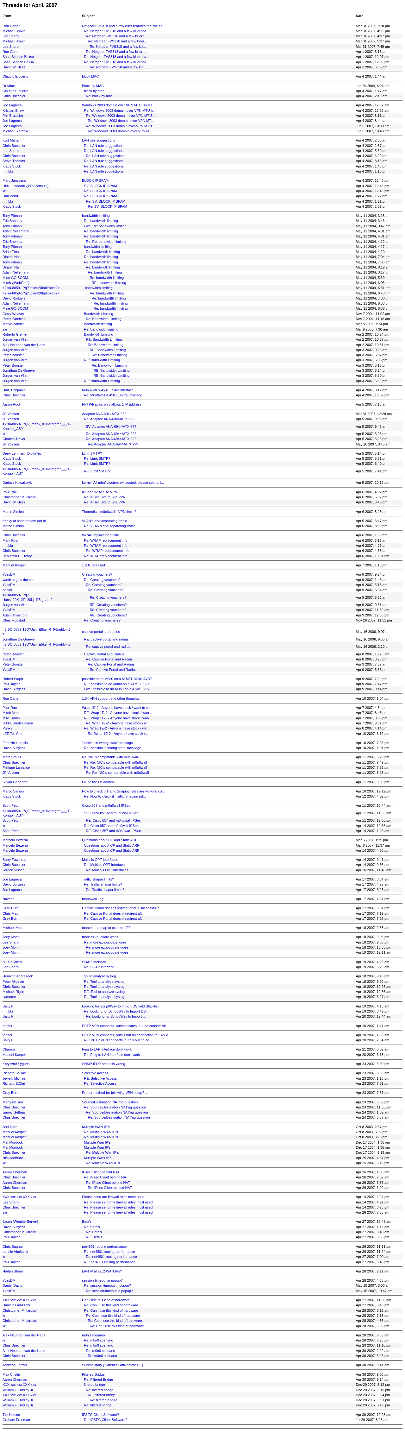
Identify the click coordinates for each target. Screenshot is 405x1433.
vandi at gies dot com (19, 580)
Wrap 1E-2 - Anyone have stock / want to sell (116, 708)
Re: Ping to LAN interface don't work (112, 1055)
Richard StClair (14, 1073)
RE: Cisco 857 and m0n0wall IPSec (113, 820)
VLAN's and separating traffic (104, 521)
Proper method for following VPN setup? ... (115, 1093)
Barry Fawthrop (14, 860)
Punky (7, 728)
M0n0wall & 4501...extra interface (108, 390)
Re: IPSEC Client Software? (105, 1420)
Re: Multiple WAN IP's (101, 1132)
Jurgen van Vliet (15, 339)
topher (7, 1026)
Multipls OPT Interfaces (100, 860)
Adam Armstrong (15, 615)
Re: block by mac (99, 96)
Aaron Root (11, 404)
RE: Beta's (94, 1237)
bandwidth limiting (95, 216)
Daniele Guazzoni (16, 1305)
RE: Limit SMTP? (97, 471)
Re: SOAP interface (99, 967)
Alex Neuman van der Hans (24, 345)
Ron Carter (11, 26)
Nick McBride (13, 1158)
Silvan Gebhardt (15, 782)
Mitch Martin (12, 713)
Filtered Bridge (93, 1374)
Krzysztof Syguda (16, 1064)
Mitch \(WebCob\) (16, 283)
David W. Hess (14, 67)
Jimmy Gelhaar (14, 1112)
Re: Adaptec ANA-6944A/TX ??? (109, 419)
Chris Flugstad (14, 620)
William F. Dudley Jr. (18, 1390)
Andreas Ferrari (15, 1365)
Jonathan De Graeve (19, 370)
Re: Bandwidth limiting (101, 329)
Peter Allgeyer (13, 981)
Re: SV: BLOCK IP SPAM (105, 201)
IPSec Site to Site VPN (99, 492)
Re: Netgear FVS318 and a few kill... (118, 46)
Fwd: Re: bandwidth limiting (105, 226)
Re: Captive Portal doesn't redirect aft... (114, 913)
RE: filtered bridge (102, 1395)
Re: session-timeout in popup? (107, 1285)
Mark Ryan (11, 540)
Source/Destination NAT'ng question (110, 1102)
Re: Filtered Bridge (98, 1379)
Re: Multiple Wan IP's (102, 1152)
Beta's (86, 1221)
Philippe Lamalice (16, 767)
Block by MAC (93, 86)
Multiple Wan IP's (97, 1142)
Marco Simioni (14, 512)
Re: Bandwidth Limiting (104, 319)
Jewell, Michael (14, 1078)
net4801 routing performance (104, 1246)
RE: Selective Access (100, 1078)
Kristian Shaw (13, 110)
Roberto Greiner (15, 334)
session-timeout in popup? (102, 1280)
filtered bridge (94, 1384)
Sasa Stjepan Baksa (18, 57)
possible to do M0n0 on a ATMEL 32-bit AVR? (117, 679)
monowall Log (92, 899)
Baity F (8, 1006)
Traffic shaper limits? (98, 879)
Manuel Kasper (14, 565)
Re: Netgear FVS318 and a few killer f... (116, 36)
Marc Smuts (12, 757)
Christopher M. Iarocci (20, 497)
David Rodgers (14, 298)
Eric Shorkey (12, 221)
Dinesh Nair (12, 257)
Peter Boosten (14, 355)
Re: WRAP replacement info (105, 540)
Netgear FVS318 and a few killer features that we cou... (124, 26)
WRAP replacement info (100, 535)
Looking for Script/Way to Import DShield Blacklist (120, 1006)
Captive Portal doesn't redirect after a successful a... (122, 908)
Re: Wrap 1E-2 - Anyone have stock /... (118, 733)
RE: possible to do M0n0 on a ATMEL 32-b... (118, 684)
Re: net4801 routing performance (109, 1251)
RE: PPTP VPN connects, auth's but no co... (118, 1040)
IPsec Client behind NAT (101, 1172)
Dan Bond (10, 196)
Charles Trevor (14, 439)
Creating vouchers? (97, 574)
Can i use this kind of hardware (106, 1300)
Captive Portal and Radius (104, 654)
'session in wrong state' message (107, 743)
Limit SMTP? (92, 453)
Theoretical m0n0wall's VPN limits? (109, 512)
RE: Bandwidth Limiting (104, 339)
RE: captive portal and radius (106, 639)
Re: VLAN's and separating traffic (109, 526)
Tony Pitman (12, 216)
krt (4, 191)
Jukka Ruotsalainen (18, 723)
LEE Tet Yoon (13, 733)
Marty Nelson (13, 1102)
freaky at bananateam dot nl (24, 521)
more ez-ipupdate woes (100, 937)
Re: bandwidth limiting (101, 221)
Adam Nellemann (16, 231)
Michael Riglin (13, 992)
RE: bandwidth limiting (109, 283)
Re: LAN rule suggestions (103, 146)
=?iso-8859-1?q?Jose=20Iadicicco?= (31, 288)
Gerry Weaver (13, 314)
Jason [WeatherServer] (20, 1221)
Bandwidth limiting (98, 324)
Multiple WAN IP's (95, 1127)
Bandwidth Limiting (98, 314)
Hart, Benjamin (14, 390)
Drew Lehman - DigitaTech (23, 453)
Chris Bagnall (13, 1246)
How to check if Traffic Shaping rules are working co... (123, 791)
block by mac (94, 91)
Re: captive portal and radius (108, 646)
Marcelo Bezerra (15, 840)
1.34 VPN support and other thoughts (111, 698)
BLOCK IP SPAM (95, 180)
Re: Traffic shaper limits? (103, 884)
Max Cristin (11, 1374)
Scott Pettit (11, 805)
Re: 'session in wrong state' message (112, 748)
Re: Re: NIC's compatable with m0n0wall (115, 762)
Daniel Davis (12, 1285)
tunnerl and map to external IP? (106, 928)
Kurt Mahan (12, 140)
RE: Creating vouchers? (108, 605)
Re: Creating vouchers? (102, 580)
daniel (7, 590)
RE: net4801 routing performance (109, 1262)
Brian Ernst (11, 252)
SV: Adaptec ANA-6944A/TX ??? (111, 426)
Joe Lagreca (12, 105)
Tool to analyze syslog (99, 976)
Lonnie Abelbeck (15, 1251)
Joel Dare (10, 1127)
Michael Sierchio (15, 131)
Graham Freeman (16, 1420)
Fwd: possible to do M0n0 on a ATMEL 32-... (118, 689)
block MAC (90, 76)
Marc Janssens (14, 180)
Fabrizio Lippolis (15, 743)
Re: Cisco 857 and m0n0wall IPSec (111, 826)
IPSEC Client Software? (100, 1415)
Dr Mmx (9, 86)
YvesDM (9, 574)
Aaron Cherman (15, 1172)
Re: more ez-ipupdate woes (105, 942)
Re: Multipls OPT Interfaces (105, 865)
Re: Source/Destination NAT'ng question (115, 1107)
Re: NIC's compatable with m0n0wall (110, 757)
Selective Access (95, 1073)
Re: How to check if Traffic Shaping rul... (115, 796)
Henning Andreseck (18, 976)
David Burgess (14, 689)
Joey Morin (11, 937)
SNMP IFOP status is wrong (103, 1064)
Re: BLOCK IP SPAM (100, 191)
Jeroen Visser (13, 870)
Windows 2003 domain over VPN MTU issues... (118, 105)
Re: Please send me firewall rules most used (118, 1202)
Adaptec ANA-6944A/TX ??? (104, 414)
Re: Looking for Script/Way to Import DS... (116, 1011)
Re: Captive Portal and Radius (109, 659)
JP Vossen (11, 414)
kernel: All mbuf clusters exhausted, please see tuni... (123, 482)
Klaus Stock (12, 166)
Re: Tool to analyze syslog (104, 981)
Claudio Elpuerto (15, 76)
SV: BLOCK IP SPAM (100, 186)
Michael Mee (12, 928)
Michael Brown (14, 31)
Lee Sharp (11, 36)
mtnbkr (8, 171)
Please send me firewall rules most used (113, 1197)
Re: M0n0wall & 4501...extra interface (113, 395)
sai (5, 329)
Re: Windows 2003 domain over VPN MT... (121, 121)
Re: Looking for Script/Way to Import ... (116, 1016)
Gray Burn (10, 908)
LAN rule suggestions (98, 140)
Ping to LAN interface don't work (107, 1049)
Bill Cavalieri (12, 962)
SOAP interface (94, 962)
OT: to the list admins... (99, 782)
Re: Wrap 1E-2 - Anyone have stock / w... (117, 723)
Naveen (9, 899)
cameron (9, 997)
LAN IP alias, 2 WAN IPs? (102, 1271)
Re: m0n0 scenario (98, 1340)
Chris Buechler (14, 96)
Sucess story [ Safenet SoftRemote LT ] (112, 1365)
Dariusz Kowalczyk (17, 482)
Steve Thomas (14, 161)
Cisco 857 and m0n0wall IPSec (106, 805)
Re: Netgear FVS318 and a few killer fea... (116, 31)
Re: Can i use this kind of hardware (111, 1305)
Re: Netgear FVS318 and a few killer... (117, 41)
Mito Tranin (11, 718)
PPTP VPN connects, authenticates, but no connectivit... (125, 1026)
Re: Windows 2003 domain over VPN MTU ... (121, 115)
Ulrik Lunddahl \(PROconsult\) (26, 186)
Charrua (9, 1049)
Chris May (10, 913)
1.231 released (93, 565)
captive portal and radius (101, 632)
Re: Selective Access (100, 1083)
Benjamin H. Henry (17, 556)
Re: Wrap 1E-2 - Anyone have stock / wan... (117, 728)
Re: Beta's (92, 1227)
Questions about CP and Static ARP (109, 840)
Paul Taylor (11, 684)
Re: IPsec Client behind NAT (106, 1177)
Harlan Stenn (13, 1271)
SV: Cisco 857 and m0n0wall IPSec (111, 813)
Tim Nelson (11, 1415)
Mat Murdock (13, 1142)
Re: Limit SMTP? (97, 458)
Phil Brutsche (13, 115)
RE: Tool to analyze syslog (104, 992)
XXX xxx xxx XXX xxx (19, 1197)
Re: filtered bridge (99, 1390)
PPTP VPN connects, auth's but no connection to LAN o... (126, 1035)
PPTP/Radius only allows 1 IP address (111, 404)
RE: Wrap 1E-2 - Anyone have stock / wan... (118, 713)
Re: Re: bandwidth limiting (106, 241)
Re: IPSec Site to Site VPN (104, 497)
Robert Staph (13, 679)
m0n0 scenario (93, 1335)
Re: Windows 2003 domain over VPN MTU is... (120, 110)
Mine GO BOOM (15, 278)
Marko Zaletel (13, 324)
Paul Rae (10, 492)
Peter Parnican (14, 319)
